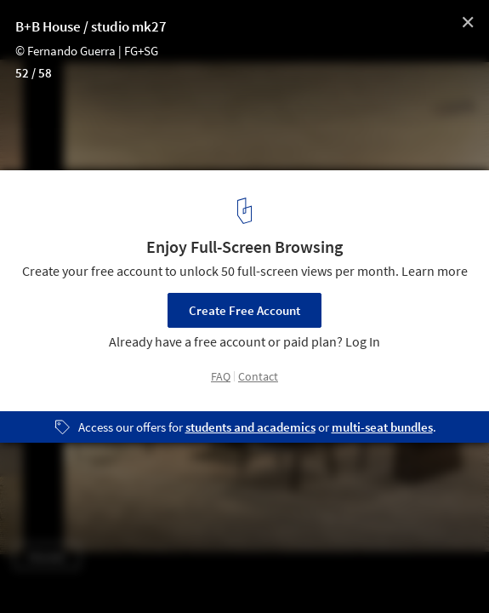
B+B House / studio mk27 (91, 26)
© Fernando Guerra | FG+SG (86, 51)
